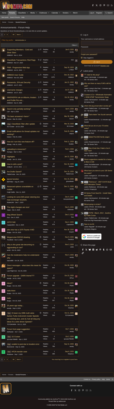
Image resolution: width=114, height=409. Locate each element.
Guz (9, 221)
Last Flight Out (13, 275)
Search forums (15, 17)
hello (10, 302)
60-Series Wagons (89, 230)
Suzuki (85, 123)
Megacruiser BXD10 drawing (19, 241)
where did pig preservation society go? (96, 107)
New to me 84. (88, 225)
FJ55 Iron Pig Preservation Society (94, 221)
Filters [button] (73, 46)
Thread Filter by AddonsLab (57, 401)
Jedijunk (10, 170)
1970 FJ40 (12, 226)
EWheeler (70, 213)
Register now (103, 67)
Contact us (85, 380)
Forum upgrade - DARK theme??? (21, 280)
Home (4, 13)
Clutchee (70, 312)
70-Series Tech (88, 134)
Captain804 (12, 229)
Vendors (66, 13)
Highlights (12, 161)
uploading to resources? (17, 153)
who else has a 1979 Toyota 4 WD (21, 234)
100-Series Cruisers (89, 168)
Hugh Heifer (12, 196)
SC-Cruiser (11, 130)
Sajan (10, 214)
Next (19, 35)
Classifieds (22, 13)
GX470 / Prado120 (89, 190)
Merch (75, 13)
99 (14, 35)
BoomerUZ (11, 356)
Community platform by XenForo (57, 399)
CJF (9, 115)
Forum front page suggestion (19, 336)
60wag (10, 148)
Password (83, 48)
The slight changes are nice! (19, 211)
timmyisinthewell (68, 203)
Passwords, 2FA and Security (19, 86)
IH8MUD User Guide (16, 79)
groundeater (69, 185)
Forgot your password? (88, 55)
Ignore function (14, 183)
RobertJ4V (11, 206)
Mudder (70, 148)
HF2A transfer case (20, 361)
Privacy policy (94, 380)
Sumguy (10, 156)
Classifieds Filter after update (24, 128)
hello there (12, 295)
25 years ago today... (16, 309)
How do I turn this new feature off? (21, 146)
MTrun (71, 282)
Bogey (10, 236)
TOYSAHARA (12, 331)
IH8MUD (11, 56)
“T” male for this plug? (91, 76)
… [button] (11, 35)
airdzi (10, 254)
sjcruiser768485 (13, 346)
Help (23, 17)
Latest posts (87, 72)
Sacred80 (11, 264)
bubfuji (71, 155)
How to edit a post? (15, 168)
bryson (10, 123)
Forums (12, 13)
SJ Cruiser (17, 343)
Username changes (16, 94)
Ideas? (10, 287)
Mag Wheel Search (15, 219)
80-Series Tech (88, 103)
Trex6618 (11, 244)
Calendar (55, 13)
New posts (4, 17)
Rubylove (11, 364)
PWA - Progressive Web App (19, 71)
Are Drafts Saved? (15, 175)
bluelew (70, 170)
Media (32, 13)
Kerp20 (70, 236)
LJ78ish (70, 73)
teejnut (10, 141)
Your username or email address (91, 40)
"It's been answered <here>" (19, 120)
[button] (27, 13)
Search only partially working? (20, 113)
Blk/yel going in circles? (91, 205)
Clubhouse (43, 13)
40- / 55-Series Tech (90, 80)
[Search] (109, 13)
